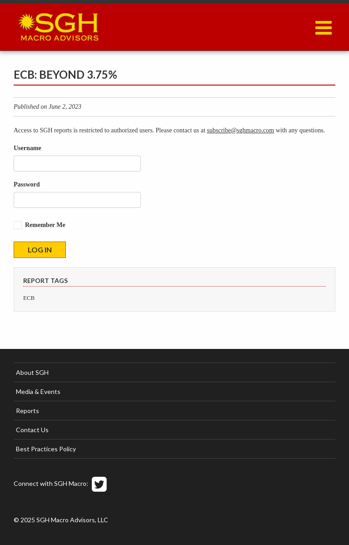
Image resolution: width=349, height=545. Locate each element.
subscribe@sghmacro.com (240, 130)
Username (27, 148)
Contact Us (32, 430)
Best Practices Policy (46, 449)
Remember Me (45, 225)
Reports (27, 410)
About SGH (32, 372)
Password (27, 184)
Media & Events (38, 391)
